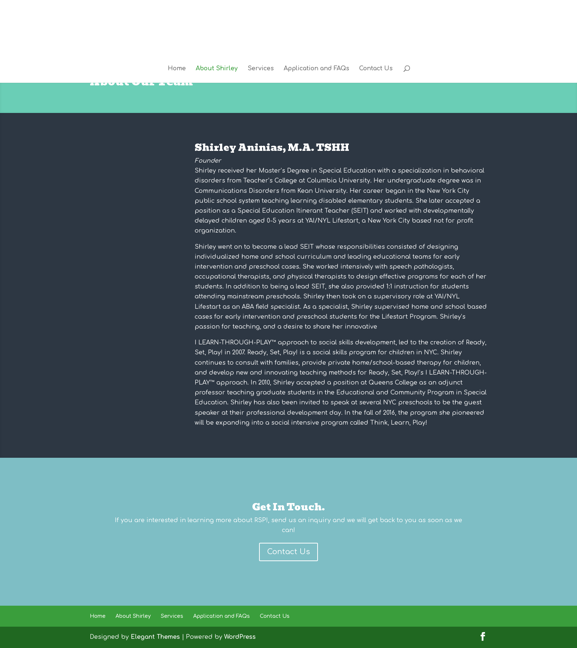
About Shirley (217, 69)
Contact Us (376, 69)
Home (177, 69)
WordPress (240, 637)
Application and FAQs (316, 69)
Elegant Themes (155, 637)
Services (261, 69)
